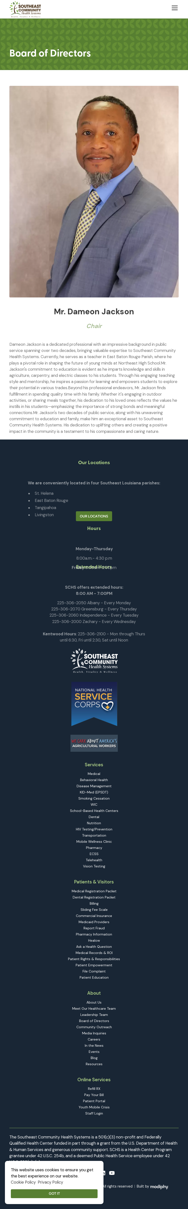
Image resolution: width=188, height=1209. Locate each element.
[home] (25, 9)
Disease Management (94, 786)
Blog (94, 1058)
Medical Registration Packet (94, 891)
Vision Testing (94, 866)
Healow (94, 940)
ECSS (94, 854)
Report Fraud (94, 928)
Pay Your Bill (94, 1095)
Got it (54, 1193)
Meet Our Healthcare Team (94, 1008)
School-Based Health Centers (94, 810)
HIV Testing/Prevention (94, 829)
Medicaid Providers (94, 922)
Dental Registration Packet (94, 897)
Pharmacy (94, 847)
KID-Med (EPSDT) (94, 792)
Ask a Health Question (94, 946)
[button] (174, 7)
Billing (94, 903)
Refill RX (94, 1088)
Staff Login (94, 1113)
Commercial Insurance (94, 916)
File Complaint (94, 971)
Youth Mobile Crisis (94, 1107)
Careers (94, 1039)
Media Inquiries (94, 1033)
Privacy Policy (50, 1182)
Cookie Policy (23, 1182)
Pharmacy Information (94, 934)
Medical (94, 773)
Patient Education (94, 977)
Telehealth (94, 860)
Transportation (94, 835)
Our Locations (94, 516)
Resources (94, 1064)
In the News (94, 1045)
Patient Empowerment (94, 965)
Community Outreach (94, 1027)
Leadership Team (94, 1014)
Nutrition (94, 823)
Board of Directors (94, 1021)
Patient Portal (94, 1101)
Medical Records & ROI (94, 953)
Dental (94, 817)
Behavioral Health (94, 780)
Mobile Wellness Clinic (94, 841)
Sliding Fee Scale (94, 909)
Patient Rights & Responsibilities (94, 959)
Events (94, 1051)
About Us (94, 1002)
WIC (94, 804)
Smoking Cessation (94, 798)
